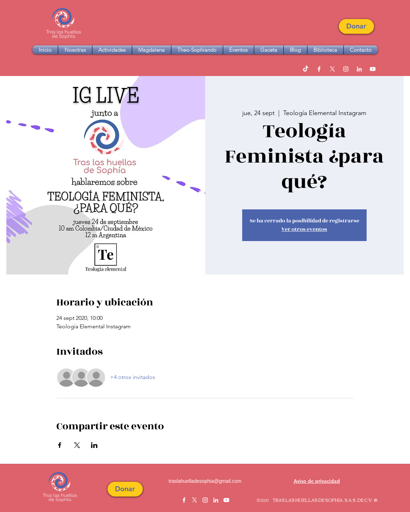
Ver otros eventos (304, 229)
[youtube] (372, 68)
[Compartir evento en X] (77, 445)
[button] (356, 26)
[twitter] (332, 68)
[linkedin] (359, 68)
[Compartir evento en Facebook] (59, 445)
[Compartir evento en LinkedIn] (94, 445)
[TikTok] (305, 68)
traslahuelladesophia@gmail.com (205, 481)
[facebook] (319, 68)
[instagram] (345, 68)
